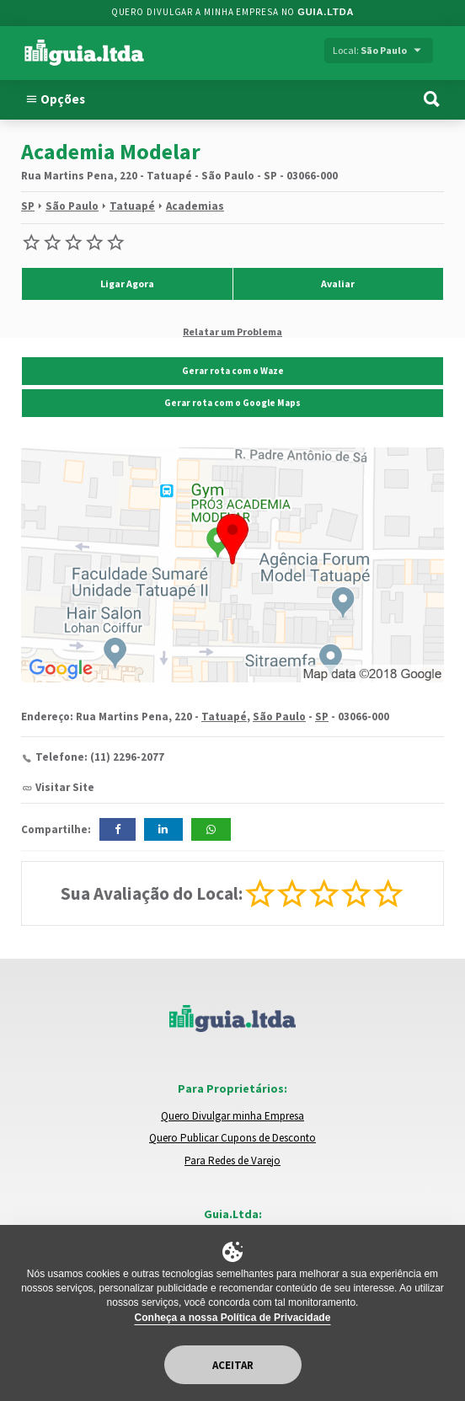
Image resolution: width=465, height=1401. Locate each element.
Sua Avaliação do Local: (152, 893)
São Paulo (72, 206)
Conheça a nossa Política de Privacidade (233, 1317)
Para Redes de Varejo (232, 1160)
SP (28, 206)
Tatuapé (132, 206)
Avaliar (338, 283)
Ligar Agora (127, 283)
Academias (195, 206)
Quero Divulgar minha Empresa (232, 1116)
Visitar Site (64, 787)
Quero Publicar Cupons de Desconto (232, 1138)
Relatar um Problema (232, 331)
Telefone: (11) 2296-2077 (99, 757)
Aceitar (233, 1365)
